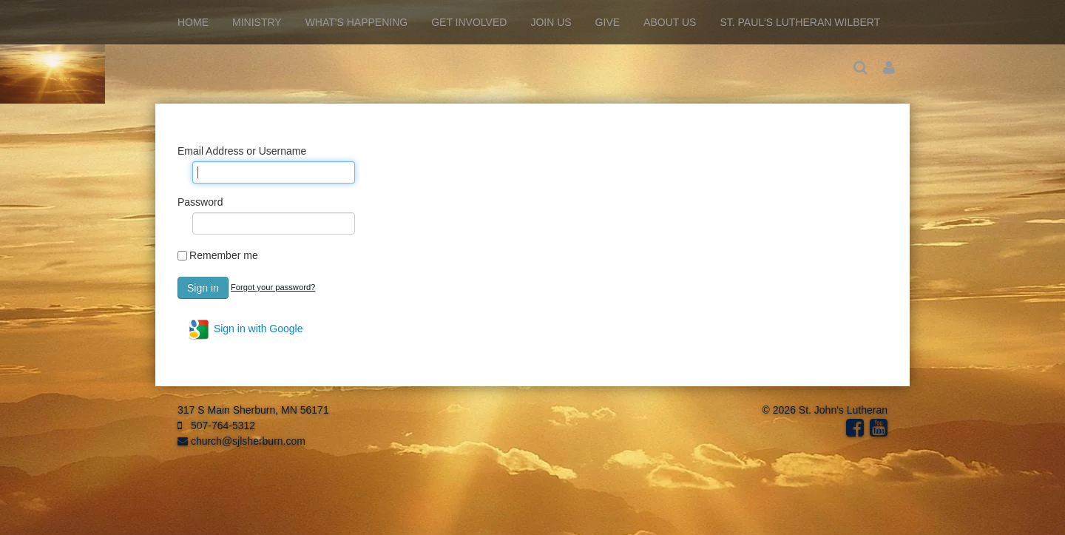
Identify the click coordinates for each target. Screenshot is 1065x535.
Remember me (223, 255)
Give (607, 22)
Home (193, 22)
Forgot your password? (273, 287)
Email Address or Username (242, 151)
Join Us (550, 22)
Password (200, 202)
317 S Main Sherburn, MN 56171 (253, 410)
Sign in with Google (245, 329)
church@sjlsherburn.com (241, 441)
